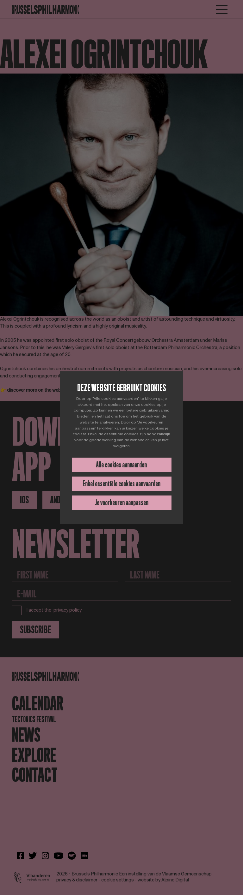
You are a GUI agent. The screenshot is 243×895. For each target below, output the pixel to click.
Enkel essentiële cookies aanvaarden (121, 483)
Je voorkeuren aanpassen (121, 502)
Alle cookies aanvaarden (121, 464)
